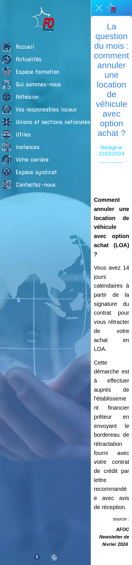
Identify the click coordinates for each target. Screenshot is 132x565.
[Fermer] (99, 8)
